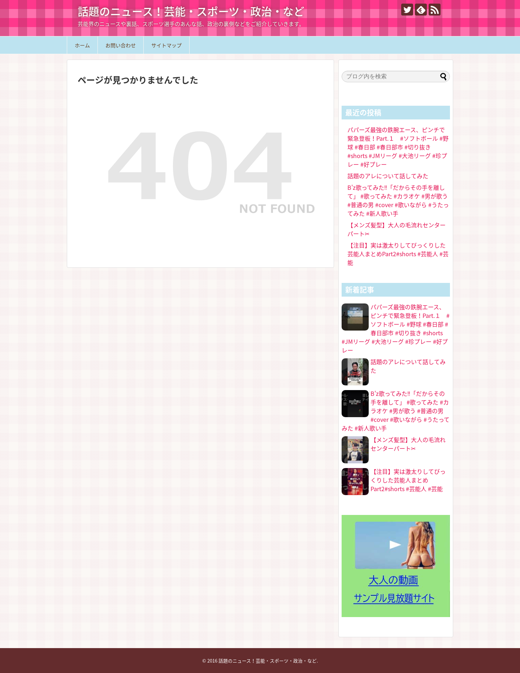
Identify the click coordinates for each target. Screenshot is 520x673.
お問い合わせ (120, 45)
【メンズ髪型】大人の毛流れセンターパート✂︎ (408, 444)
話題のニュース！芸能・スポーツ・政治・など (191, 11)
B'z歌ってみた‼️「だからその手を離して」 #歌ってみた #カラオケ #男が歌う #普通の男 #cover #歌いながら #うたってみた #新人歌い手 (398, 200)
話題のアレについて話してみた (387, 175)
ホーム (82, 45)
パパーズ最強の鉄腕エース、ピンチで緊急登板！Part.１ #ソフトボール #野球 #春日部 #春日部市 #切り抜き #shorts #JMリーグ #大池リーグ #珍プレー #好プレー (397, 147)
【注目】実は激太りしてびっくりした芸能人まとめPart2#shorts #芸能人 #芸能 (397, 254)
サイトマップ (166, 45)
